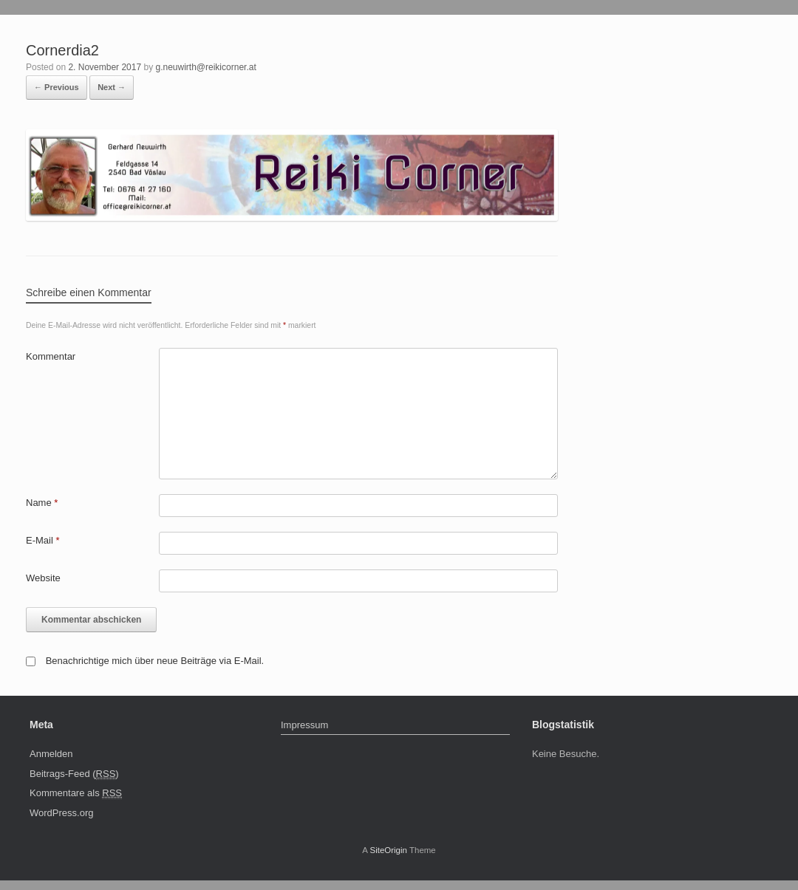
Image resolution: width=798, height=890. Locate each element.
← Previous (56, 87)
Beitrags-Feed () (74, 774)
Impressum (304, 724)
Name (42, 502)
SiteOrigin (388, 850)
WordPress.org (61, 812)
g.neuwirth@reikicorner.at (205, 67)
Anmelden (51, 753)
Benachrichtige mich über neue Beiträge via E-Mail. (155, 660)
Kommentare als (76, 793)
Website (43, 577)
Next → (112, 87)
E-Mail (43, 540)
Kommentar (50, 356)
